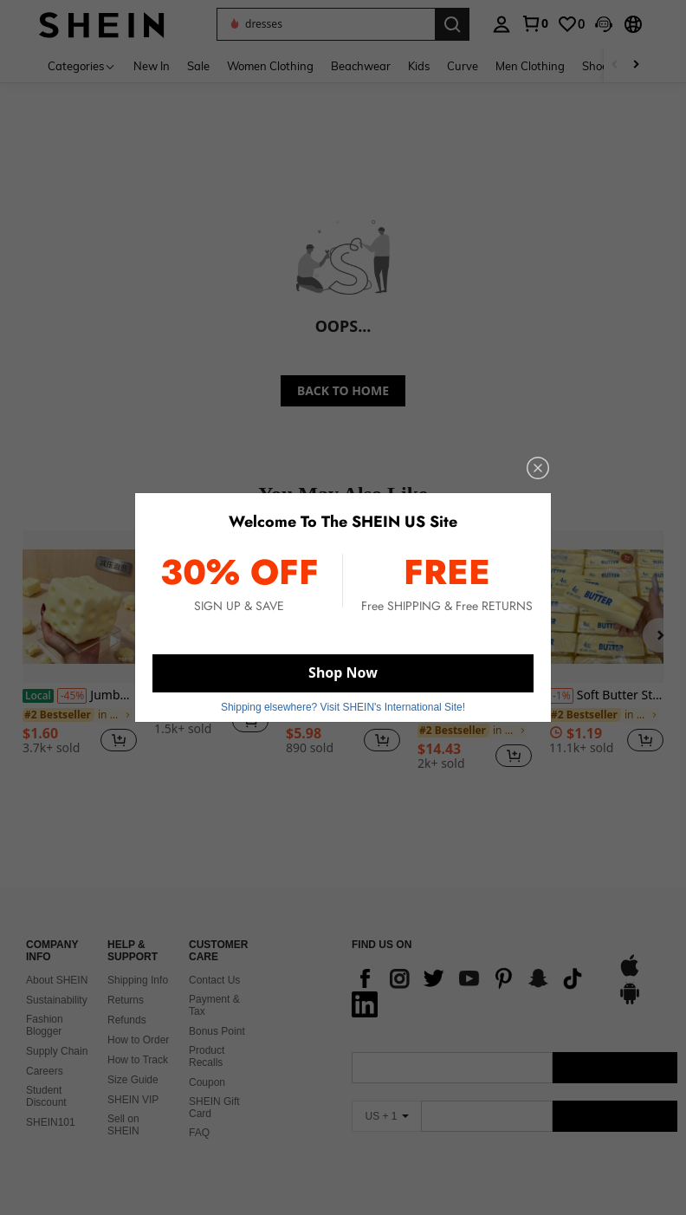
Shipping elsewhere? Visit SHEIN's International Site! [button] (343, 707)
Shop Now (343, 672)
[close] (538, 468)
